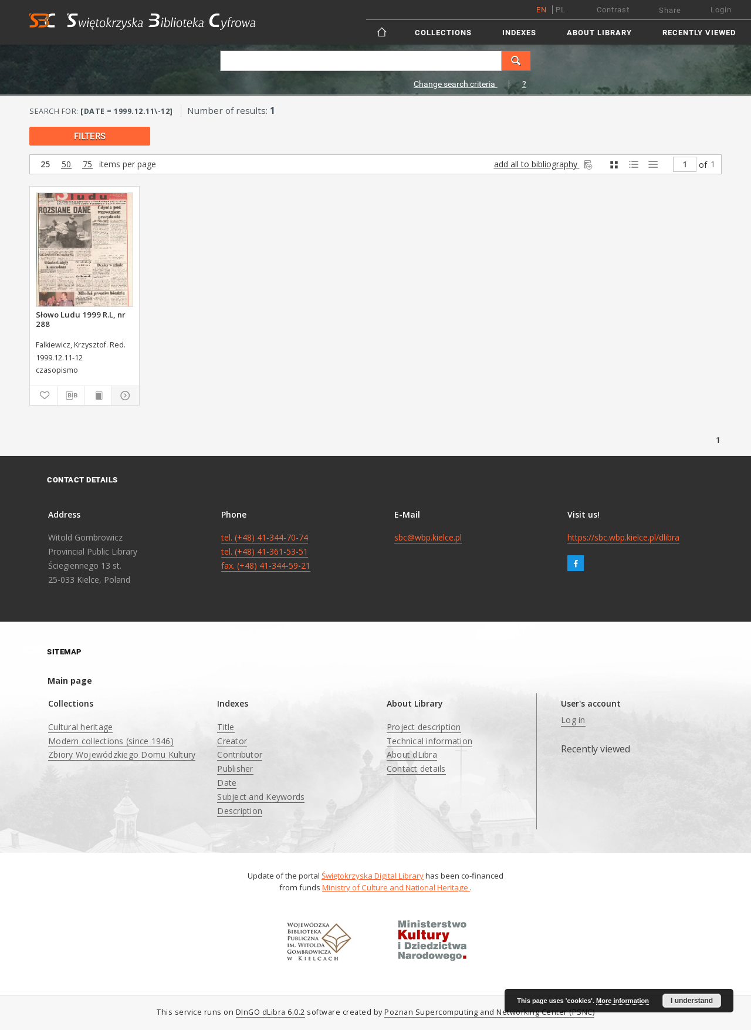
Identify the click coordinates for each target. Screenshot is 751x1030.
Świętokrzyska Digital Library (373, 875)
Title (225, 726)
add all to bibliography (544, 164)
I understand (692, 1001)
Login (721, 9)
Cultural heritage (80, 726)
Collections (443, 32)
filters (90, 136)
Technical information (429, 741)
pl (561, 9)
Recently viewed (699, 32)
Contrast (613, 9)
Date (226, 782)
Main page (70, 680)
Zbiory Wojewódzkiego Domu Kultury (121, 754)
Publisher (235, 768)
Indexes (519, 32)
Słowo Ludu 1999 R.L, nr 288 (81, 319)
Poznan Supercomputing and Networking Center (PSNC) (489, 1012)
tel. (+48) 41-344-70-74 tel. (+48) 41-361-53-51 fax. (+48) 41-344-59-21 (265, 551)
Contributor (239, 754)
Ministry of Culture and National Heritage (396, 887)
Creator (232, 741)
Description (239, 810)
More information (622, 1000)
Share (670, 10)
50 (66, 164)
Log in (573, 719)
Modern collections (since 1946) (111, 741)
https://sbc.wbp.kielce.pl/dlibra (623, 537)
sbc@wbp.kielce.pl (428, 537)
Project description (424, 726)
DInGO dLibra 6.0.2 (270, 1012)
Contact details (416, 768)
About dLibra (412, 754)
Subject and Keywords (261, 796)
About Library (599, 32)
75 (87, 164)
